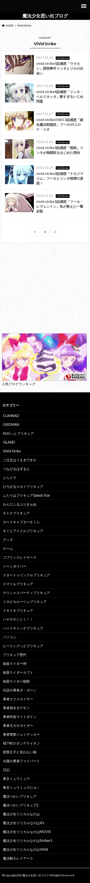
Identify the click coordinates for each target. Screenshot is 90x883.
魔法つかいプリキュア (19, 796)
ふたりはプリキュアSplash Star (26, 495)
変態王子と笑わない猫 (19, 752)
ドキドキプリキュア (18, 610)
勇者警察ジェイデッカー (21, 734)
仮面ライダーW (15, 663)
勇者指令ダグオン (16, 708)
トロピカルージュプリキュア (25, 602)
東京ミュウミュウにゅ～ (21, 787)
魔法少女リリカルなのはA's (23, 823)
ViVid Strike (12, 451)
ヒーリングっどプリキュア (23, 646)
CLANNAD (11, 416)
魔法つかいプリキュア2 (20, 805)
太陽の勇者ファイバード (21, 761)
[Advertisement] (45, 294)
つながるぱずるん (16, 469)
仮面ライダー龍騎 (16, 681)
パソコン (9, 637)
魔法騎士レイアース (18, 858)
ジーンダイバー (14, 566)
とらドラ (9, 478)
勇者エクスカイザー (18, 699)
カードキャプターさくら (21, 522)
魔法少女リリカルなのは (21, 814)
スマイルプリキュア (18, 584)
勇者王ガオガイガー (18, 725)
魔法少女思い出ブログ (45, 15)
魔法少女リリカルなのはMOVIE (27, 832)
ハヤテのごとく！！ (18, 619)
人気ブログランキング (19, 384)
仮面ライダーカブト (18, 672)
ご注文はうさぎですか (19, 460)
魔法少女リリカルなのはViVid (25, 849)
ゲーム (8, 548)
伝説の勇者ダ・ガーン (19, 690)
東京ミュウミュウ (16, 779)
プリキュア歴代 (14, 655)
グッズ (8, 540)
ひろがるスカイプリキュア (23, 486)
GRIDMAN (11, 424)
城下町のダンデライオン (21, 743)
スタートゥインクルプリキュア (26, 575)
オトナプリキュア (16, 513)
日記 (6, 770)
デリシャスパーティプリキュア (26, 593)
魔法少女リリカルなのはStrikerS (27, 841)
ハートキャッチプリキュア (23, 628)
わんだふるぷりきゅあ (19, 504)
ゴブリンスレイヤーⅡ (19, 557)
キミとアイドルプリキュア (23, 531)
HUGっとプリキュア (18, 433)
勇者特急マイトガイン (19, 717)
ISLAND (9, 442)
